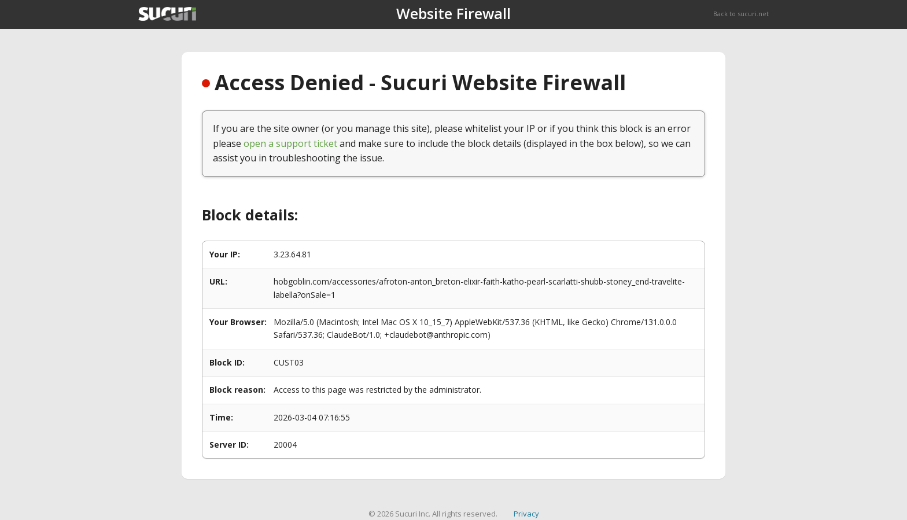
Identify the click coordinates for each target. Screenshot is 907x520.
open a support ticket (290, 143)
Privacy (526, 513)
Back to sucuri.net (741, 13)
